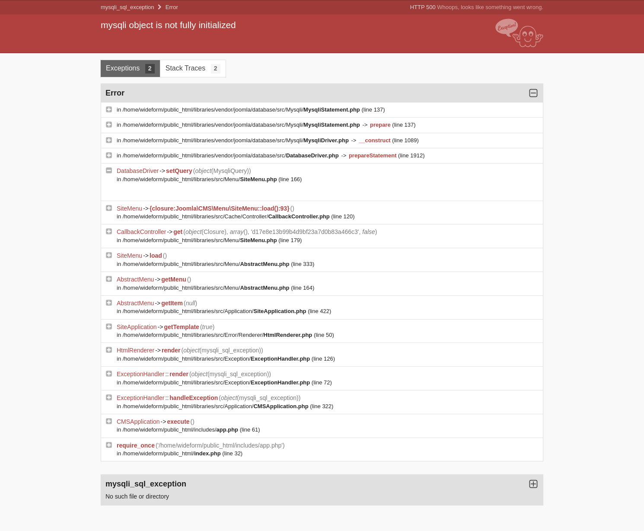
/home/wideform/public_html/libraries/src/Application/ (215, 311)
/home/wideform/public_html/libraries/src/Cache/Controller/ (227, 216)
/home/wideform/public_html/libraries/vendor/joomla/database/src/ (232, 155)
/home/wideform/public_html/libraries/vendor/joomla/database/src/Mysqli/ (242, 109)
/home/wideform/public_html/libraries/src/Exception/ (217, 358)
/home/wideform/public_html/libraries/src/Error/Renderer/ (218, 335)
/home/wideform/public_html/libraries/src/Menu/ (201, 179)
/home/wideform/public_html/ (172, 453)
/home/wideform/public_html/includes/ (181, 429)
